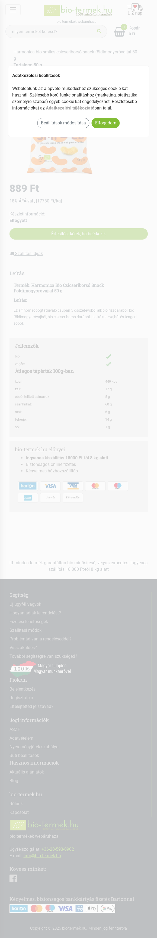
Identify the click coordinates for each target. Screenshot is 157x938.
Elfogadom (105, 122)
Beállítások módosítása (63, 122)
